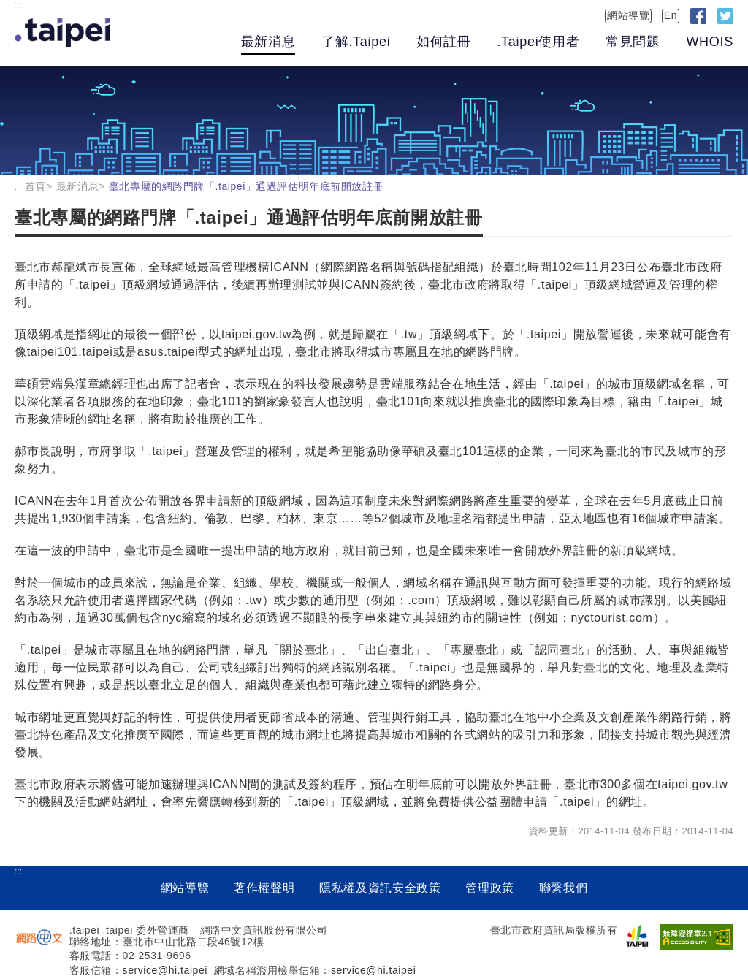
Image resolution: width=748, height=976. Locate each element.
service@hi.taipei (165, 970)
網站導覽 (628, 15)
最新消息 (268, 41)
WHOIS (709, 41)
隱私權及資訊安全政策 (379, 888)
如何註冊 (443, 41)
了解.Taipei (356, 41)
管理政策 (489, 888)
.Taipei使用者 (538, 41)
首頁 (35, 186)
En (670, 15)
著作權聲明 (264, 888)
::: (18, 5)
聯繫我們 (563, 888)
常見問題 (633, 41)
